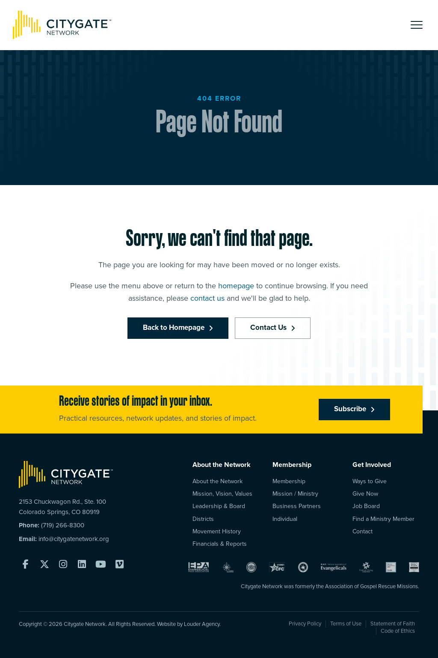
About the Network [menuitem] (217, 481)
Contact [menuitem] (362, 531)
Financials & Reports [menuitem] (219, 543)
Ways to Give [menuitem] (369, 481)
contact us (207, 300)
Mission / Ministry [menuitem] (295, 493)
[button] (416, 24)
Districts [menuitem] (203, 519)
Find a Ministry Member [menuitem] (383, 519)
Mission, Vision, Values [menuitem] (222, 493)
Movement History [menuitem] (216, 531)
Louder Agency (201, 624)
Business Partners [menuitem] (296, 506)
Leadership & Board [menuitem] (218, 506)
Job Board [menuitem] (366, 506)
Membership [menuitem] (288, 481)
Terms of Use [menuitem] (345, 623)
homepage (236, 287)
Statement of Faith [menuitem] (392, 623)
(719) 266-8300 (62, 525)
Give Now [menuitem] (365, 493)
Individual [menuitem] (284, 519)
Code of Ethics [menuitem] (398, 631)
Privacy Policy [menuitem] (305, 623)
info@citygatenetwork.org (73, 539)
